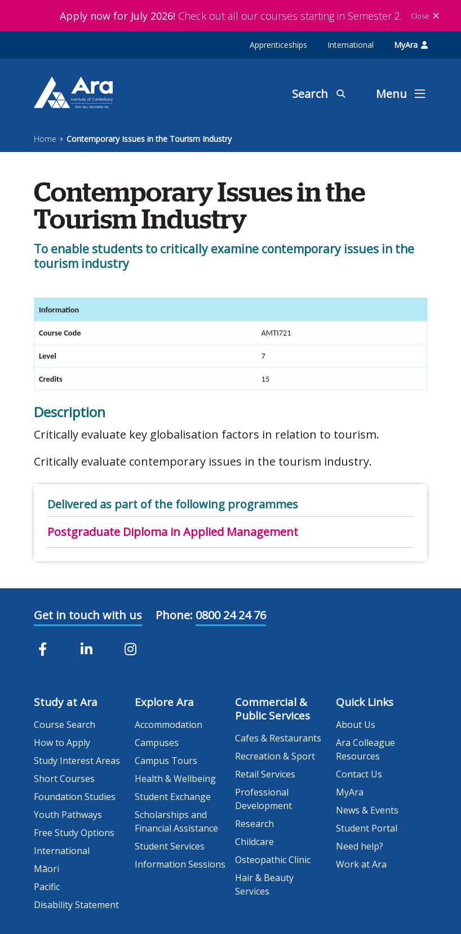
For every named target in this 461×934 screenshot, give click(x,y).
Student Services (170, 846)
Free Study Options (74, 832)
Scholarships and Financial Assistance (176, 821)
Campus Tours (166, 760)
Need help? (359, 846)
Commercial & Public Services (272, 709)
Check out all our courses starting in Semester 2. (231, 16)
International (350, 44)
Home (45, 138)
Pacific (47, 887)
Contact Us (359, 774)
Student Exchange (173, 796)
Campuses (157, 742)
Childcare (254, 841)
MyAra (411, 44)
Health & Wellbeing (175, 778)
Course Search (64, 724)
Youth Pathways (68, 814)
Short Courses (64, 778)
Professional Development (263, 799)
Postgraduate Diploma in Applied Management (172, 531)
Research (254, 823)
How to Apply (62, 742)
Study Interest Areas (77, 760)
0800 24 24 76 (231, 615)
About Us (355, 724)
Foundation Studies (75, 796)
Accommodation (168, 724)
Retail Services (265, 774)
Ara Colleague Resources (365, 749)
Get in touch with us (88, 615)
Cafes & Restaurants (278, 738)
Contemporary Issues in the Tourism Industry (149, 138)
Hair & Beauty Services (264, 884)
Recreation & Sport (275, 756)
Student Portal (366, 828)
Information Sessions (180, 864)
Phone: (174, 615)
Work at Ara (361, 864)
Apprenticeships (278, 44)
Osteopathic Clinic (273, 859)
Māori (46, 869)
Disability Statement (76, 905)
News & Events (367, 810)
